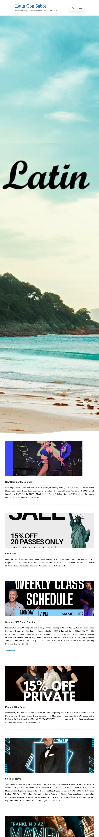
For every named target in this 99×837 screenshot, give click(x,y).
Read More (10, 650)
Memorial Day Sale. (15, 707)
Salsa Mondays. (13, 779)
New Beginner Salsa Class (18, 482)
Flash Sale (10, 554)
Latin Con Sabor (30, 6)
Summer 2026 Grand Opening (20, 622)
